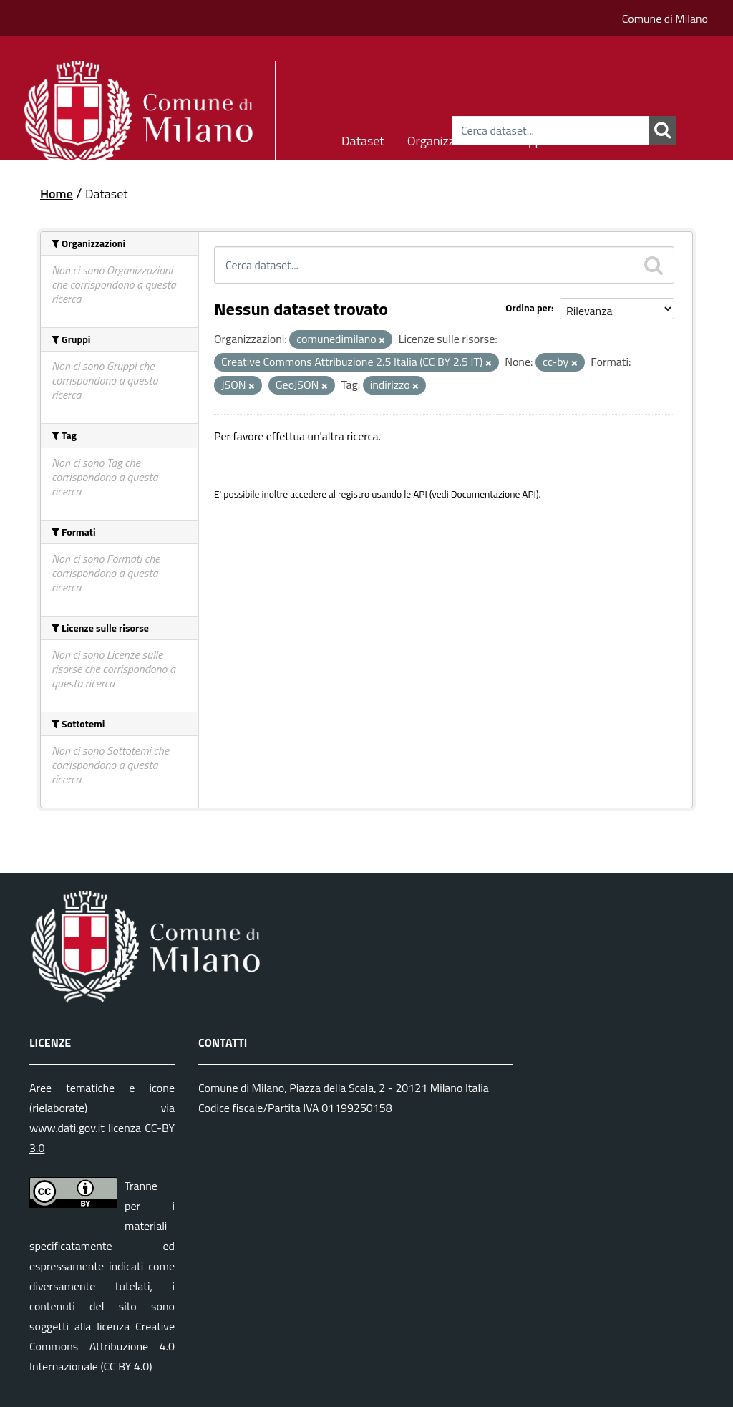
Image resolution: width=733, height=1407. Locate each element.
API (420, 494)
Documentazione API (493, 494)
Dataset (362, 138)
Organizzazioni (447, 138)
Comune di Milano (665, 18)
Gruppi (527, 138)
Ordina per (528, 307)
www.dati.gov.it (67, 1127)
